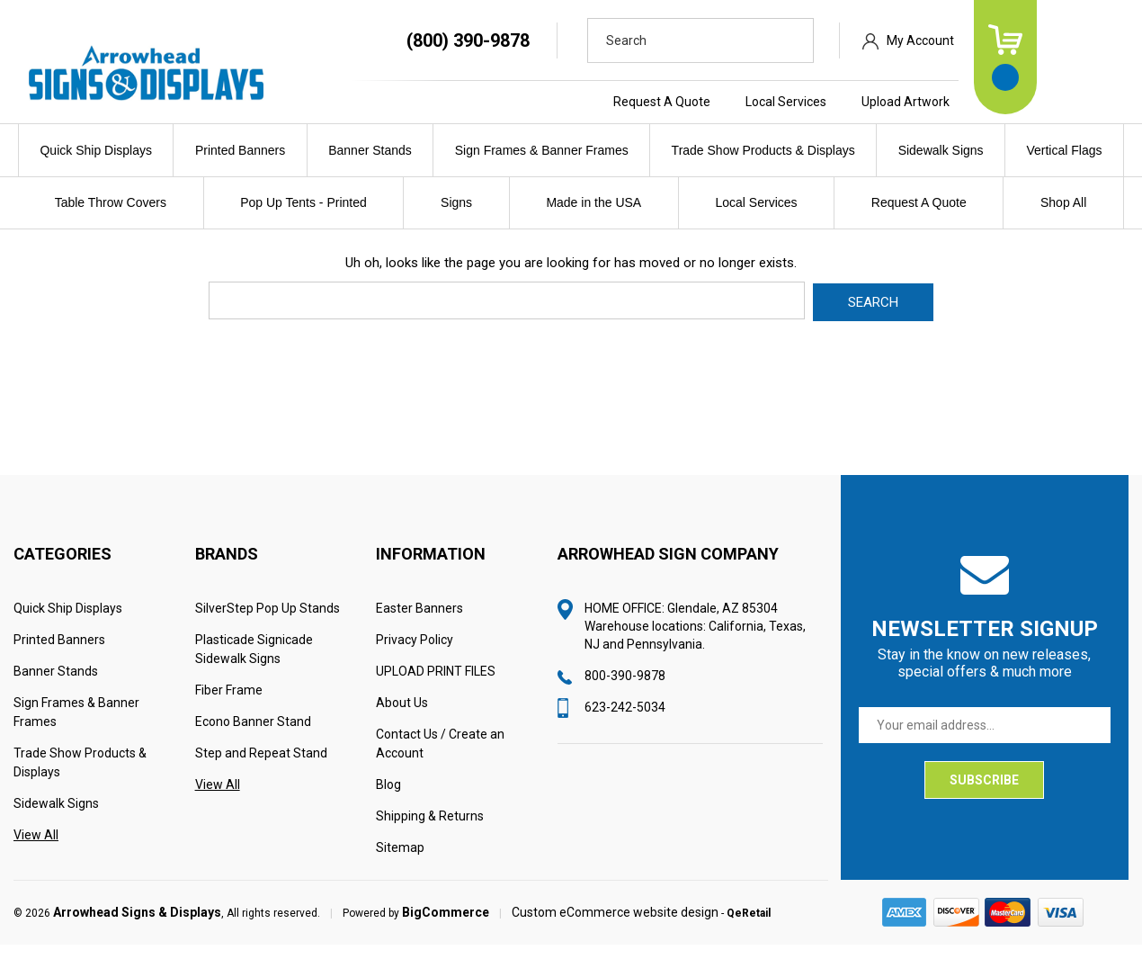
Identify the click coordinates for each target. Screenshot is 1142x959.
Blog (388, 799)
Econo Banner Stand (253, 736)
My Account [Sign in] (1006, 40)
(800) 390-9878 (554, 40)
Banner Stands (370, 150)
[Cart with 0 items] (1091, 57)
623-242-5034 (624, 721)
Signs (456, 202)
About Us (402, 717)
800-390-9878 (624, 690)
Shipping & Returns (430, 830)
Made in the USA (593, 202)
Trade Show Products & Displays (763, 150)
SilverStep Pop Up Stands (267, 622)
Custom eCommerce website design (615, 926)
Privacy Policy (414, 654)
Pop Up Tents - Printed (303, 202)
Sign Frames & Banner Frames (542, 150)
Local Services (872, 101)
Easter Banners (419, 622)
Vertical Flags (1064, 150)
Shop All (1063, 202)
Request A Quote (748, 101)
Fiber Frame (229, 704)
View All (35, 849)
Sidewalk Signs (941, 150)
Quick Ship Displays (96, 150)
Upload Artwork (992, 101)
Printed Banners (240, 150)
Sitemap (400, 862)
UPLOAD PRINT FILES (435, 685)
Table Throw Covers (110, 202)
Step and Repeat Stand (261, 767)
